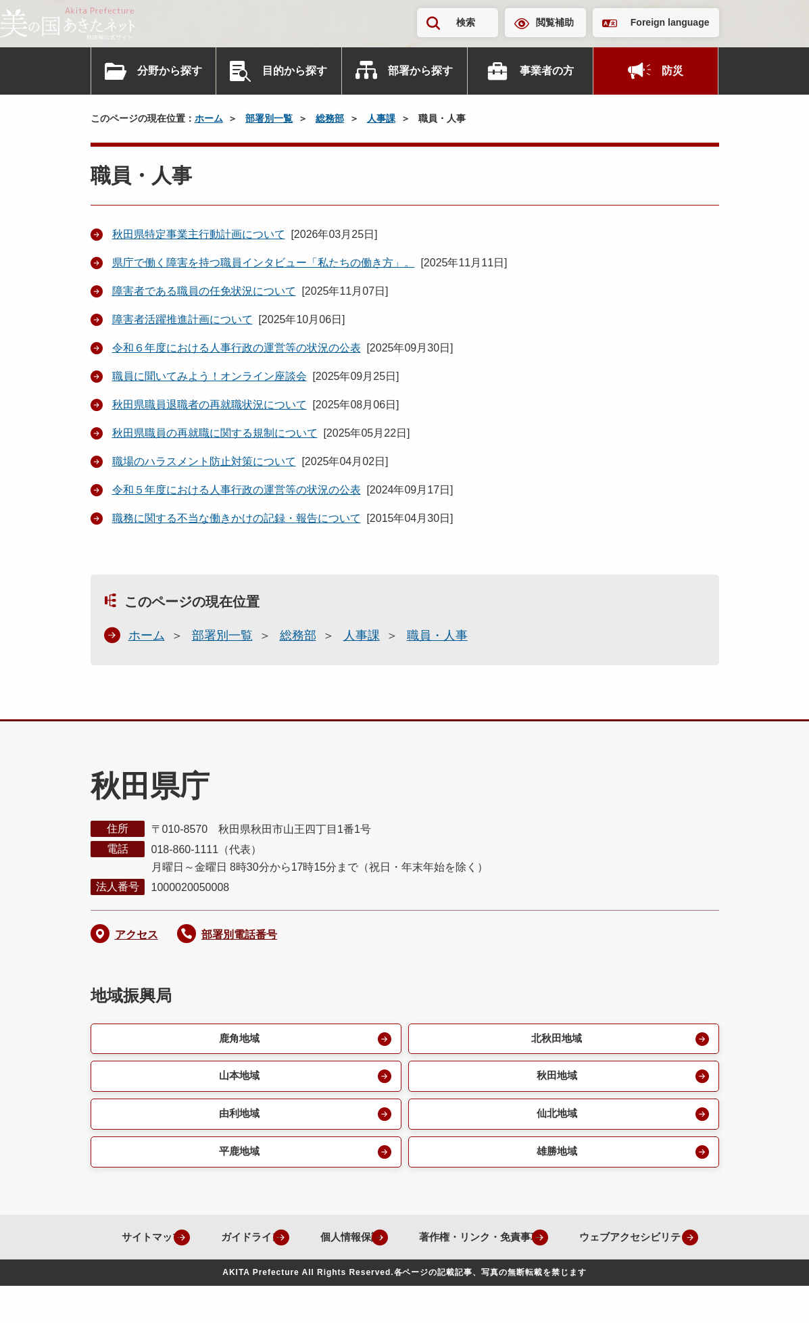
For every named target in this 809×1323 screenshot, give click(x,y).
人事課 (381, 118)
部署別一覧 (269, 118)
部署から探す (420, 70)
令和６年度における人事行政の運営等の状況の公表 (236, 348)
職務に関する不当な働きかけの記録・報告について (236, 518)
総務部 (330, 118)
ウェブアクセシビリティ (394, 1274)
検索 (465, 22)
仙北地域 (555, 1118)
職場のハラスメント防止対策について (204, 461)
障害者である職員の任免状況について (204, 291)
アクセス (136, 934)
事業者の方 (547, 70)
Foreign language (670, 22)
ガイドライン (308, 1243)
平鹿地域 (238, 1157)
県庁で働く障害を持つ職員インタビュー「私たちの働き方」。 (263, 262)
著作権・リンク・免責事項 (554, 1243)
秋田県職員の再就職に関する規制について (215, 433)
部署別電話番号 (239, 934)
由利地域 (238, 1118)
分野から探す (169, 70)
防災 (672, 70)
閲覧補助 (555, 22)
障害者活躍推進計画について (182, 319)
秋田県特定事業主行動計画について (198, 234)
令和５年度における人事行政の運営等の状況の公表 (236, 490)
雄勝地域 (555, 1157)
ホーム (209, 118)
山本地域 (238, 1078)
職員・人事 (437, 635)
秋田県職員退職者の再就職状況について (209, 404)
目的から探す (294, 70)
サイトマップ (201, 1243)
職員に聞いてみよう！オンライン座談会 (209, 376)
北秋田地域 (556, 1039)
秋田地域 (555, 1078)
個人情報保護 (415, 1243)
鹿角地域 (238, 1039)
